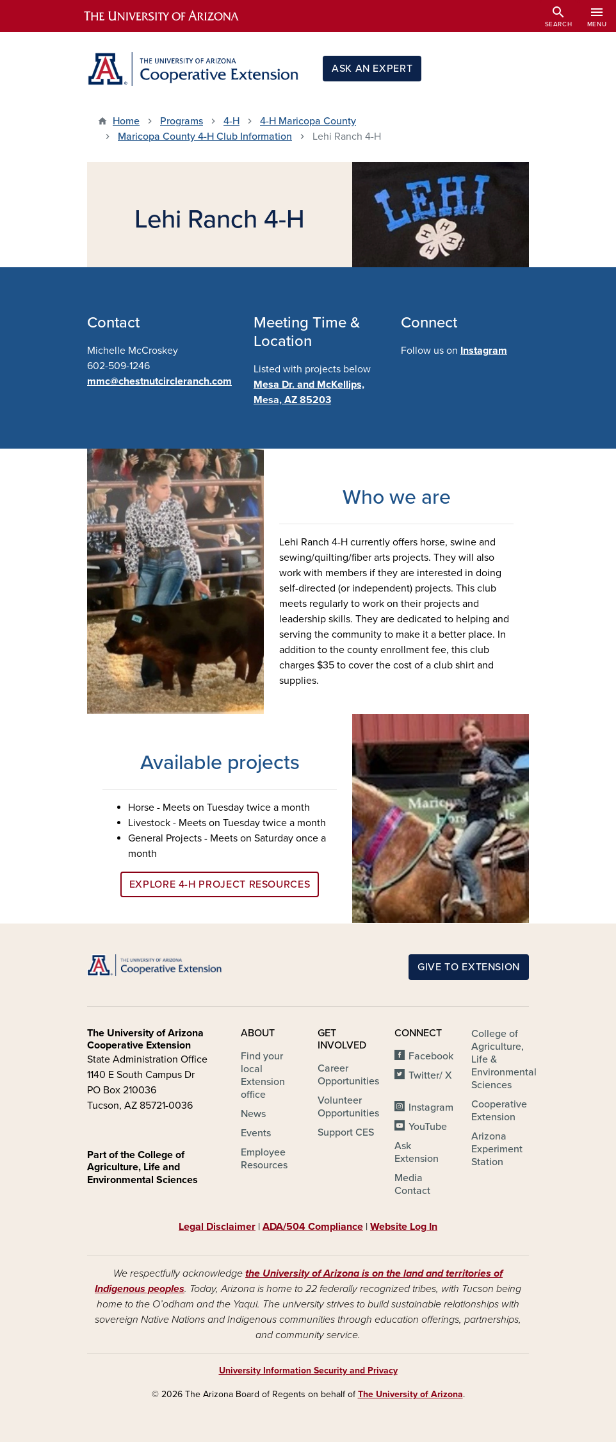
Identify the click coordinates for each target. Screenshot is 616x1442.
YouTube (428, 1126)
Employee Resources (264, 1159)
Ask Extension (416, 1152)
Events (256, 1133)
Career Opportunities (348, 1075)
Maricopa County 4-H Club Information (205, 136)
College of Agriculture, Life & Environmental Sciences (504, 1059)
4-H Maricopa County (308, 121)
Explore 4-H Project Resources (220, 884)
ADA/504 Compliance (313, 1226)
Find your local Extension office (263, 1075)
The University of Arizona (410, 1394)
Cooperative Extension (499, 1110)
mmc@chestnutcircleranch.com (159, 381)
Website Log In (403, 1226)
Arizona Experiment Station (497, 1149)
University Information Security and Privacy (308, 1370)
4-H (231, 121)
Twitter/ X (430, 1075)
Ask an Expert (372, 68)
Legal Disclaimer (217, 1226)
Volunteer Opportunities (348, 1107)
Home (126, 121)
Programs (181, 121)
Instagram (483, 350)
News (253, 1113)
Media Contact (412, 1184)
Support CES (346, 1132)
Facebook (431, 1056)
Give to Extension (468, 967)
